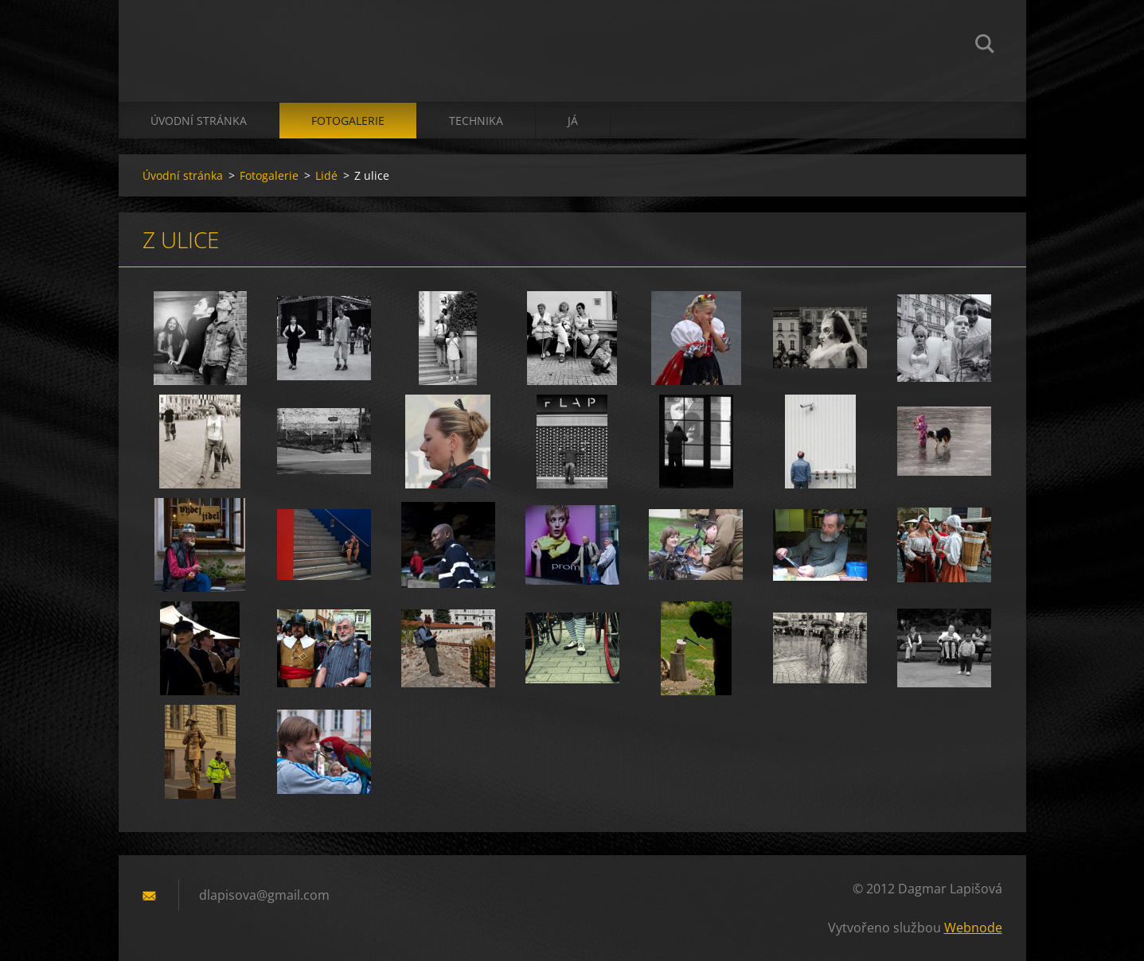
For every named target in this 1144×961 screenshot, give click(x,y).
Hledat (984, 46)
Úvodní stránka (198, 120)
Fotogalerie (348, 120)
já (573, 120)
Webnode (973, 927)
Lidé (326, 175)
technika (476, 120)
